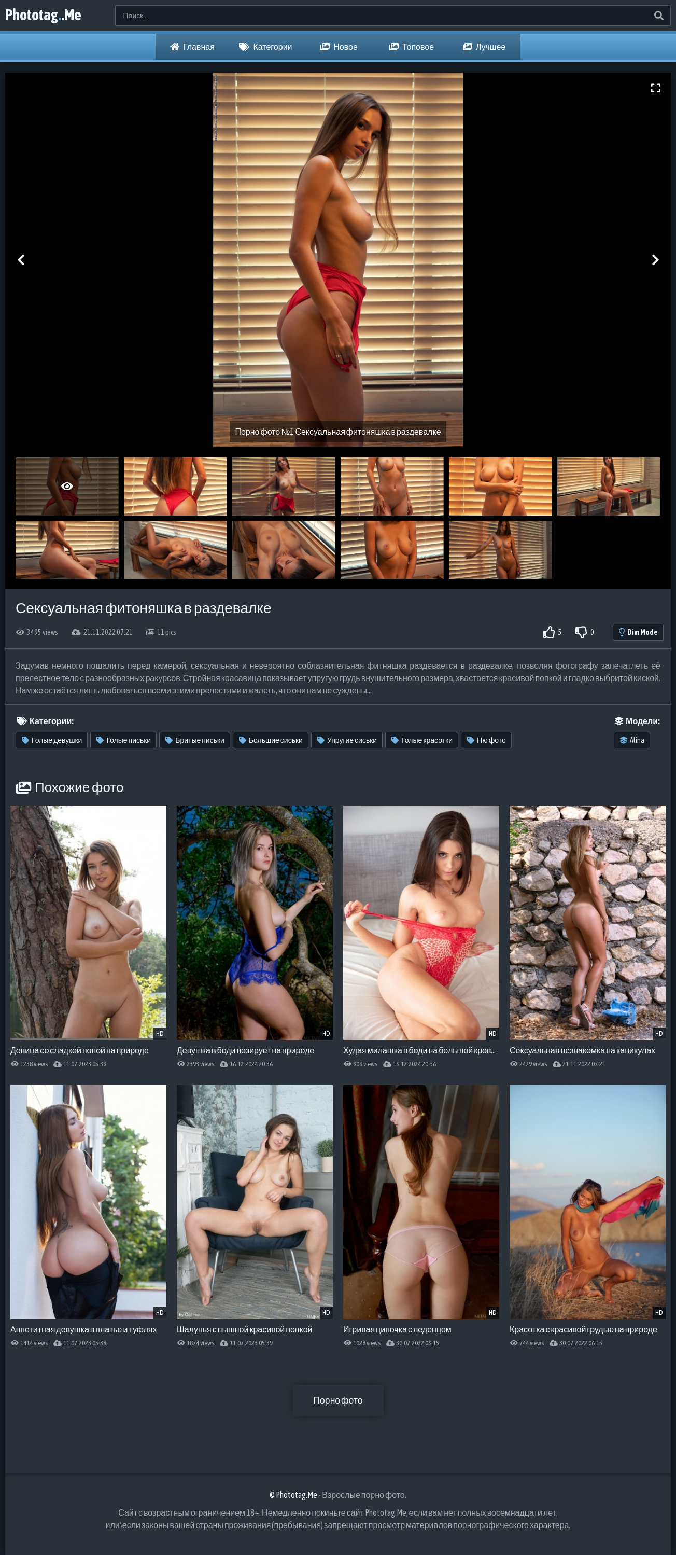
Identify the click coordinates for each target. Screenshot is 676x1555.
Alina (632, 740)
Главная (192, 47)
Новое (339, 47)
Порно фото (338, 1400)
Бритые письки (194, 740)
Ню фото (486, 740)
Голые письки (123, 740)
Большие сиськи (271, 740)
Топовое (411, 47)
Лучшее (484, 47)
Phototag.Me (46, 15)
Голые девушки (52, 740)
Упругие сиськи (347, 740)
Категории (265, 47)
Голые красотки (422, 740)
